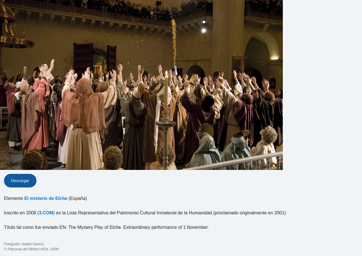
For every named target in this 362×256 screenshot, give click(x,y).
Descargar (20, 180)
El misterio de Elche (45, 198)
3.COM (46, 212)
